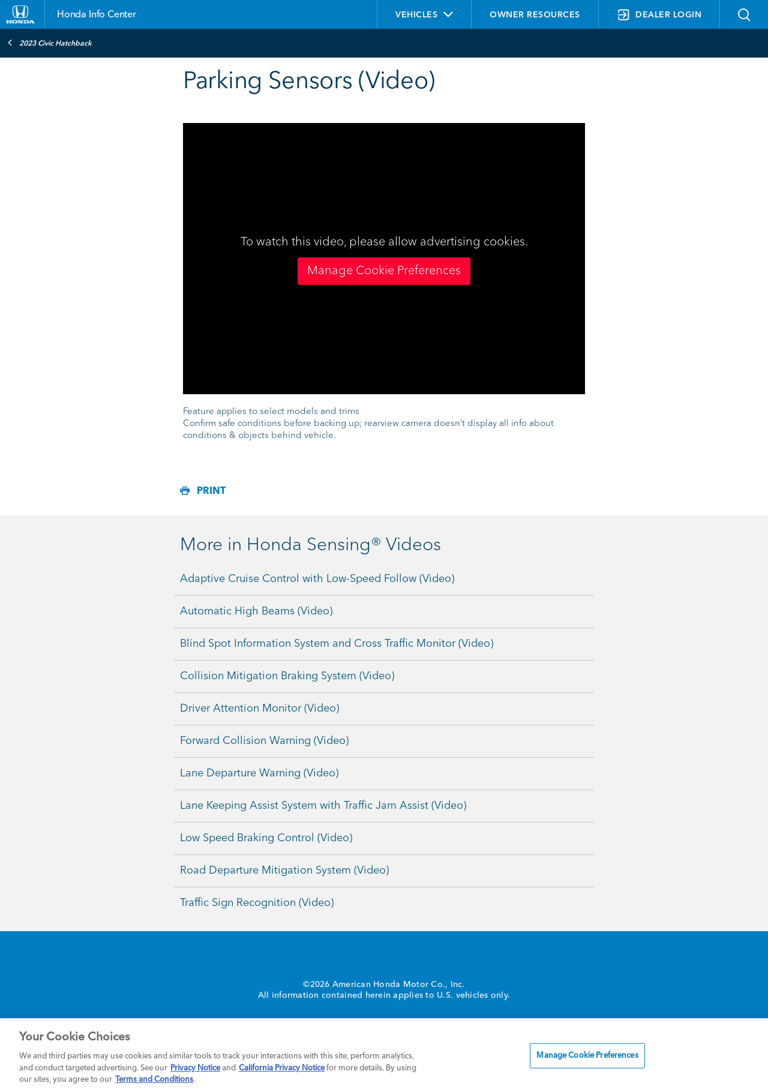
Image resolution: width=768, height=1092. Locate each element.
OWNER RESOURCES (535, 15)
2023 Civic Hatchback (49, 42)
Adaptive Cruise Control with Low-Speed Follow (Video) (317, 579)
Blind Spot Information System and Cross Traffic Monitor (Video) (336, 643)
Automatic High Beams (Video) (256, 611)
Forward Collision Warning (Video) (264, 741)
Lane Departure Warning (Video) (259, 773)
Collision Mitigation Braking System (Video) (287, 676)
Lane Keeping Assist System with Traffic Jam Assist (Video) (323, 805)
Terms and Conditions (154, 1080)
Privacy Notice (195, 1068)
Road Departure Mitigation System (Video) (284, 870)
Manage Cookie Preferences (384, 271)
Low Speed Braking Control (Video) (266, 838)
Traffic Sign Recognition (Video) (257, 903)
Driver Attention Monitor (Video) (259, 708)
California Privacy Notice (282, 1068)
